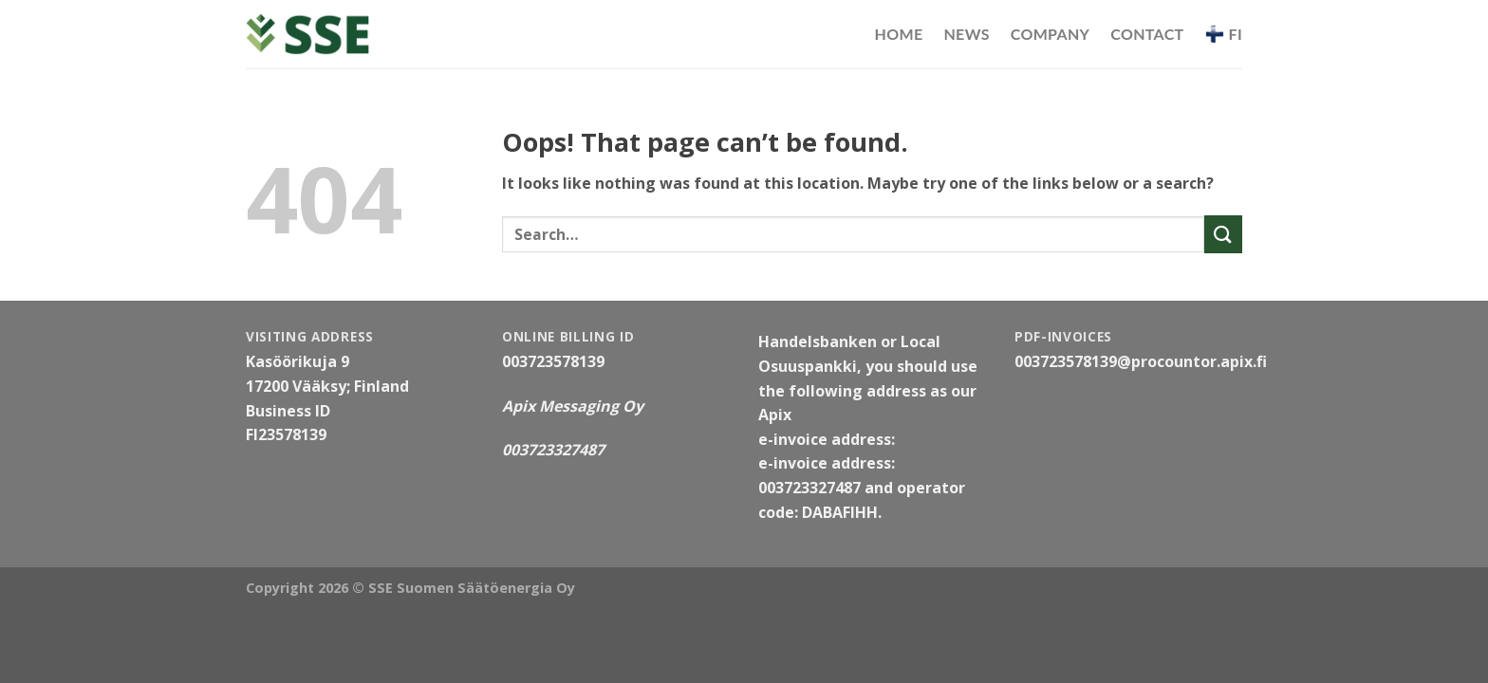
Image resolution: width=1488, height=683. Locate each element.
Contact (1146, 34)
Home (899, 34)
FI (1223, 34)
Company (1050, 34)
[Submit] (1223, 233)
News (966, 34)
